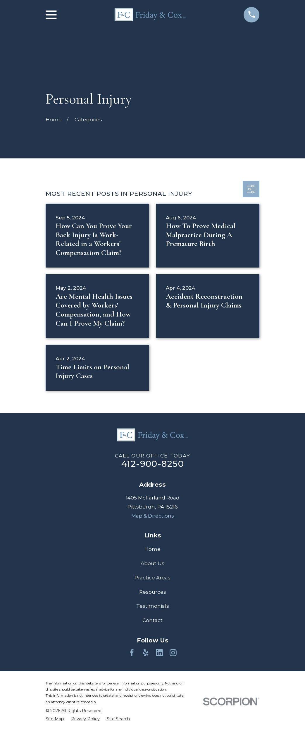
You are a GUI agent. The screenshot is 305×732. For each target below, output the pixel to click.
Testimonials (152, 606)
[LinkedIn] (159, 652)
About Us (152, 563)
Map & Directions (152, 516)
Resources (152, 592)
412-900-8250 (152, 464)
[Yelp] (145, 652)
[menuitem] (55, 719)
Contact (152, 620)
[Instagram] (173, 652)
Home (152, 549)
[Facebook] (131, 652)
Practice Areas (152, 578)
